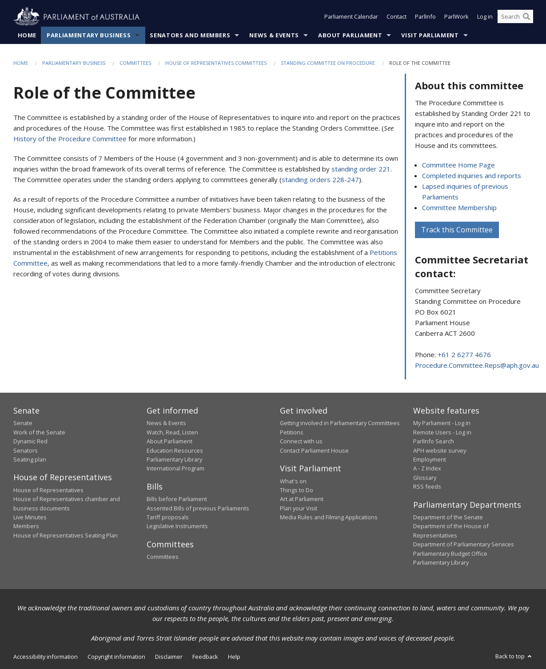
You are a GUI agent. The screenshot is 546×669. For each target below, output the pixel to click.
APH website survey (439, 450)
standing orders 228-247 (320, 179)
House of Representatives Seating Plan (65, 535)
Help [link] (234, 657)
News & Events (274, 35)
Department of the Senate (448, 518)
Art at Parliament (301, 499)
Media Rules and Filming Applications (329, 518)
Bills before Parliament (177, 499)
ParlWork (456, 17)
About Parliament (350, 35)
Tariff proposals (168, 518)
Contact (397, 17)
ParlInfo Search (433, 442)
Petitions (291, 432)
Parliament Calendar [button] (351, 17)
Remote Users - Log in (442, 432)
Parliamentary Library (174, 459)
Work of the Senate (39, 432)
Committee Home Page (458, 164)
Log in (485, 17)
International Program (175, 469)
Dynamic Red (30, 442)
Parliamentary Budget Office (450, 554)
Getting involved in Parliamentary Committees (340, 423)
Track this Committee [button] (457, 230)
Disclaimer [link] (169, 657)
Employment (429, 459)
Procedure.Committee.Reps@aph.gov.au (477, 365)
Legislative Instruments (177, 526)
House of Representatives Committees (216, 63)
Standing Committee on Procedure (328, 63)
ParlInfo (425, 17)
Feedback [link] (205, 657)
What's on (293, 481)
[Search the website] (515, 17)
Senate (22, 423)
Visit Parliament (429, 35)
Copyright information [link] (116, 657)
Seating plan (29, 459)
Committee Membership (459, 207)
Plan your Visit (298, 508)
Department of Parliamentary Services (463, 545)
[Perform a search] (526, 17)
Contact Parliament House (314, 450)
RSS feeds (427, 487)
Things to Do (296, 490)
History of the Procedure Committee (70, 139)
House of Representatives (48, 490)
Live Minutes (30, 518)
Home (27, 35)
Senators (25, 450)
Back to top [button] (514, 657)
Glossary (424, 478)
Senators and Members (190, 35)
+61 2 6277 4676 (464, 354)
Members (26, 526)
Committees (135, 63)
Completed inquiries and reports (471, 175)
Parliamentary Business (89, 35)
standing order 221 (361, 169)
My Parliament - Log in (441, 423)
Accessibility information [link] (45, 657)
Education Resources (175, 450)
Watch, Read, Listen (172, 432)
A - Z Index (427, 469)
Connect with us (301, 442)
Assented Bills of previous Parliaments (198, 508)
